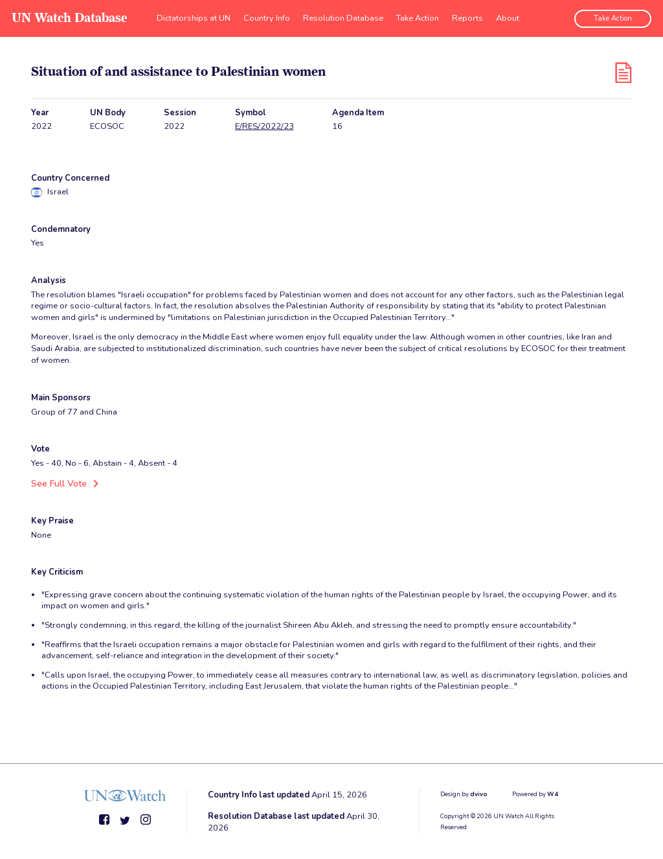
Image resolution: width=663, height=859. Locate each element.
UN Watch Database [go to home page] (68, 16)
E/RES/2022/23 (264, 126)
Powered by (535, 793)
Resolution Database (343, 16)
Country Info (266, 16)
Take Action (417, 16)
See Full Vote (57, 483)
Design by (464, 793)
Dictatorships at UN (193, 16)
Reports (467, 16)
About (507, 16)
